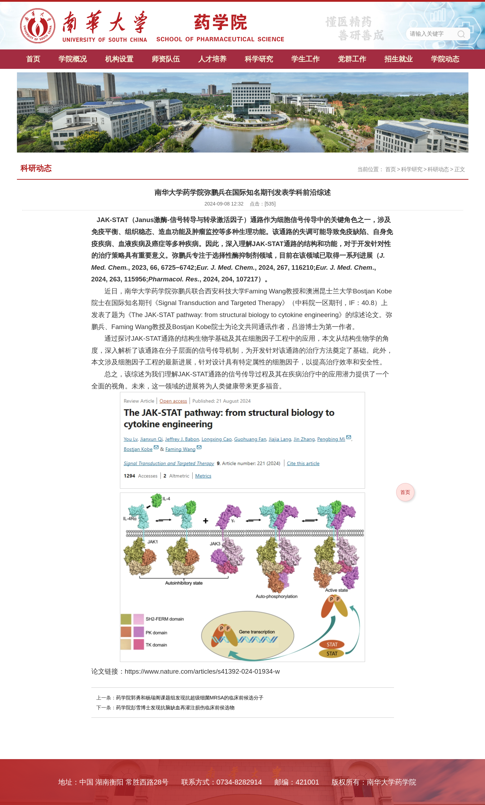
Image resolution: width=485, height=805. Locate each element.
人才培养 (212, 59)
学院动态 (445, 59)
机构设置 (119, 59)
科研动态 (438, 169)
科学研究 (259, 59)
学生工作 (305, 59)
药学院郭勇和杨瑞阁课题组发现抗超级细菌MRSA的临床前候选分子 (189, 697)
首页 (33, 59)
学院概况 (73, 59)
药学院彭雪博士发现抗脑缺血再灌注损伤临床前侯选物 (175, 707)
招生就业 (398, 59)
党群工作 (352, 59)
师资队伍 (166, 59)
